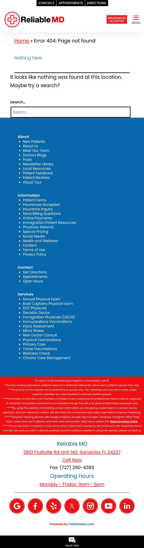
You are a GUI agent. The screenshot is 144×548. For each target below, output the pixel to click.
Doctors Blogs (35, 155)
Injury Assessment (38, 326)
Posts (27, 159)
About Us (30, 146)
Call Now (72, 460)
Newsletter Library (38, 164)
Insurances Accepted (41, 204)
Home (22, 40)
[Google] (17, 505)
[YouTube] (108, 505)
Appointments (35, 276)
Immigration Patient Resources (49, 222)
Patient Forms (35, 200)
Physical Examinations (42, 339)
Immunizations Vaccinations (47, 321)
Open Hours (33, 281)
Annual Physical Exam (41, 299)
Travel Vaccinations (40, 348)
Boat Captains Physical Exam (48, 303)
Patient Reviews (36, 177)
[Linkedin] (127, 505)
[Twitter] (72, 505)
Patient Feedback (38, 173)
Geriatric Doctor (36, 312)
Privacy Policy (34, 254)
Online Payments (37, 218)
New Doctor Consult (40, 335)
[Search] (71, 112)
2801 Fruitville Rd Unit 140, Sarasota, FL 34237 (72, 452)
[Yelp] (53, 505)
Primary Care (34, 344)
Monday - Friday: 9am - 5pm (72, 484)
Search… (18, 102)
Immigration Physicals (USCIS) (49, 317)
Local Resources (37, 168)
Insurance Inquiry (38, 209)
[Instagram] (90, 505)
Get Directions (35, 272)
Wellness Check (36, 353)
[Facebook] (35, 505)
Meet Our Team (36, 150)
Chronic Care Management (46, 357)
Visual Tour (32, 182)
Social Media (34, 236)
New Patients (34, 141)
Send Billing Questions (42, 213)
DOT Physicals (35, 308)
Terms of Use (34, 249)
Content (30, 245)
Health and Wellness (40, 240)
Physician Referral (38, 227)
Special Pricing (35, 231)
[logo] (34, 19)
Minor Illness (33, 330)
